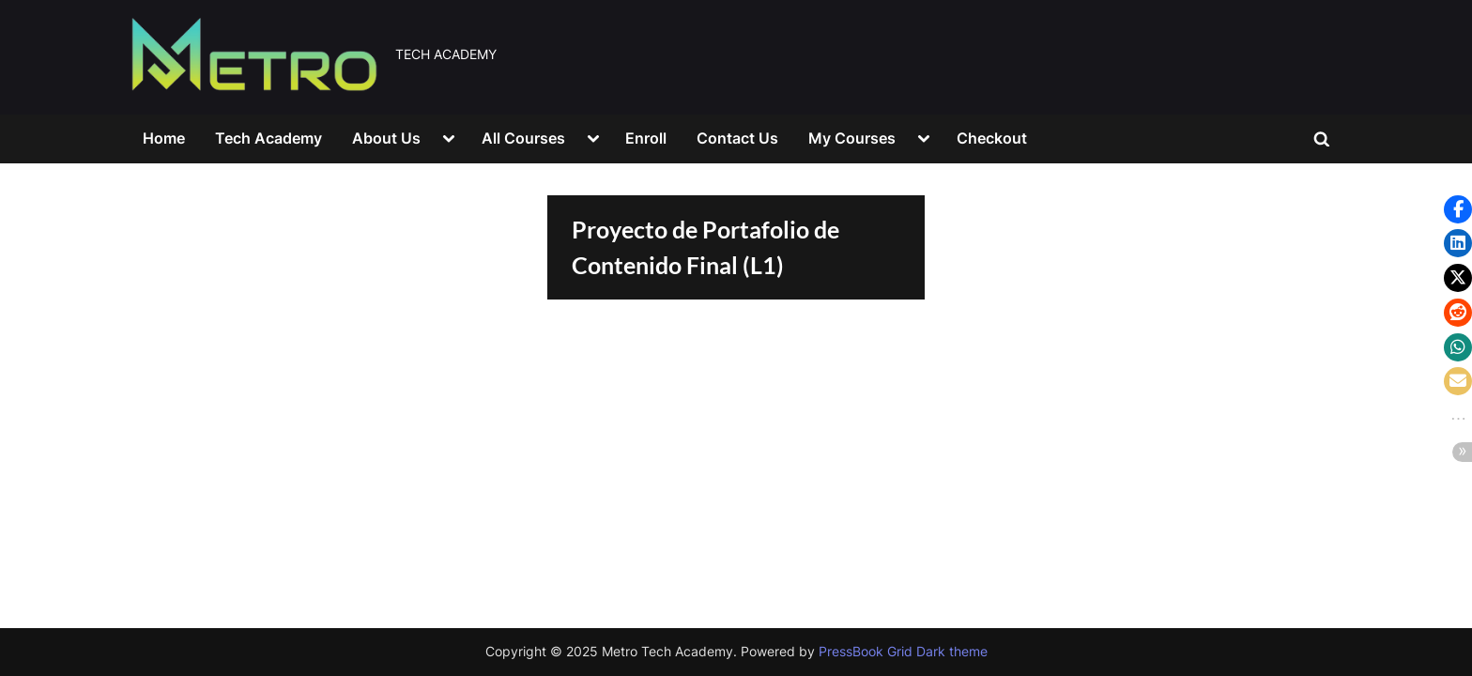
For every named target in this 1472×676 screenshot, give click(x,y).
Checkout (992, 138)
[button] (1458, 209)
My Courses (852, 138)
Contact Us (737, 138)
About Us (386, 138)
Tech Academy (268, 138)
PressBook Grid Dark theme (903, 651)
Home (164, 138)
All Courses (523, 138)
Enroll (646, 138)
